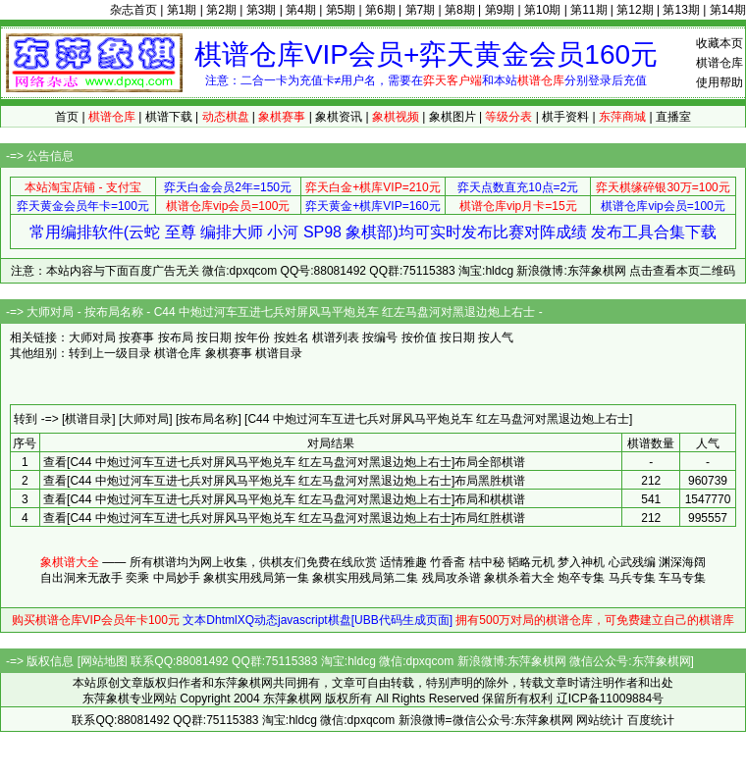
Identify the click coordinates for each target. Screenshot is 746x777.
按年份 (252, 337)
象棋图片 (452, 117)
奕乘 (137, 578)
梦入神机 (581, 562)
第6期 (380, 10)
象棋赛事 (228, 353)
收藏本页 (719, 43)
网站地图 (104, 661)
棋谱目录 (278, 353)
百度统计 (650, 720)
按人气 (495, 337)
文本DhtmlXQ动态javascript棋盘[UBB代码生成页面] (318, 620)
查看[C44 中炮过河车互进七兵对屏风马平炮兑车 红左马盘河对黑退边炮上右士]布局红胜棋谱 (284, 518)
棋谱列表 (335, 337)
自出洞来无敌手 (81, 578)
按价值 (419, 337)
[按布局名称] (208, 419)
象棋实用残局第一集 (256, 578)
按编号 (380, 337)
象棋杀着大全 (519, 578)
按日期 (214, 337)
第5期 (341, 10)
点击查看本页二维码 (682, 271)
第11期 (588, 10)
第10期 (542, 10)
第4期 (301, 10)
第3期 (261, 10)
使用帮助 (719, 82)
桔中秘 (487, 562)
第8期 (460, 10)
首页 (67, 117)
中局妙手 (176, 578)
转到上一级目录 (110, 353)
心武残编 (632, 562)
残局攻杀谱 (451, 578)
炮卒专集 (581, 578)
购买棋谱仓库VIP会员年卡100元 (96, 620)
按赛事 (136, 337)
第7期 (420, 10)
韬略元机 (531, 562)
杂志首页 (133, 10)
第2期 (221, 10)
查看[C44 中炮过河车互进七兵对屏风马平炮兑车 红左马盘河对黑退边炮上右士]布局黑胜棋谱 (284, 481)
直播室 (673, 117)
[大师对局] (146, 419)
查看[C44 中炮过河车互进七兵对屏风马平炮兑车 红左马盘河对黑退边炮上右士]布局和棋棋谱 (284, 499)
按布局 (175, 337)
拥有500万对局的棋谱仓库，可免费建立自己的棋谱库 (594, 620)
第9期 (500, 10)
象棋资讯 (338, 117)
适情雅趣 (403, 562)
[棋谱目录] (89, 419)
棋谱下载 (168, 117)
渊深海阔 (682, 562)
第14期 (728, 10)
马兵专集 (632, 578)
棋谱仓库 (719, 63)
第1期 (182, 10)
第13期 (681, 10)
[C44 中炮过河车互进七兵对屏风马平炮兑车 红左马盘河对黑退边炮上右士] (438, 419)
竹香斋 (447, 562)
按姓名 (291, 337)
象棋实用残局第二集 (365, 578)
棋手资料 (565, 117)
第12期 (634, 10)
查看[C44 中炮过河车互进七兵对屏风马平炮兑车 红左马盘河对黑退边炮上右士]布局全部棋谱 (284, 462)
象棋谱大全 (69, 562)
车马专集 (682, 578)
